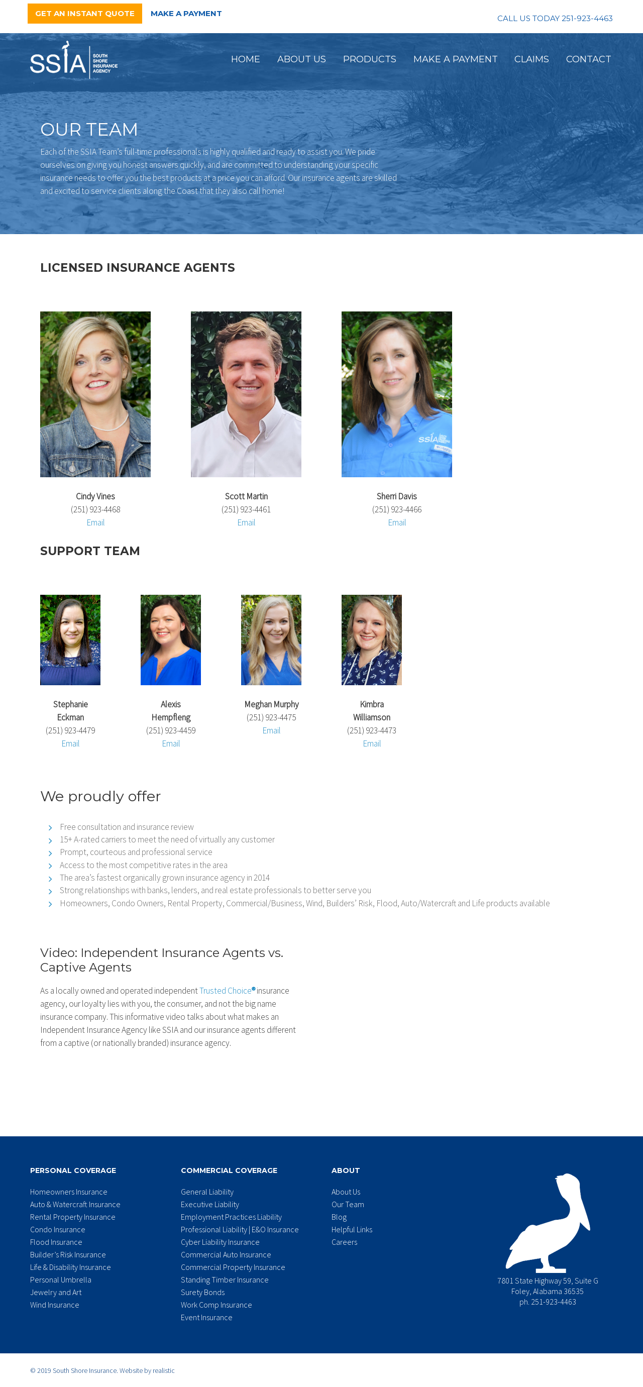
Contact (588, 59)
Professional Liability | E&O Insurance (240, 1229)
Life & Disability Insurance (70, 1267)
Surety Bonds (203, 1292)
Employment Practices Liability (231, 1217)
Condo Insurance (57, 1229)
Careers (344, 1242)
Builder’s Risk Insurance (68, 1254)
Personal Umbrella (60, 1279)
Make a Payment (186, 13)
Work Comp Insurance (216, 1305)
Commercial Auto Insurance (226, 1254)
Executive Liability (210, 1204)
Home (245, 59)
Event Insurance (207, 1317)
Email (95, 522)
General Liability (207, 1192)
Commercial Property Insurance (233, 1267)
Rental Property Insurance (73, 1217)
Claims (531, 59)
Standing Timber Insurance (225, 1279)
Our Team (348, 1204)
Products (369, 59)
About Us (301, 59)
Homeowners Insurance (69, 1192)
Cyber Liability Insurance (220, 1242)
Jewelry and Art (55, 1292)
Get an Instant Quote (85, 13)
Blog (339, 1217)
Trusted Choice (227, 990)
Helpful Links (352, 1229)
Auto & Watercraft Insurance (75, 1204)
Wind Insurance (54, 1305)
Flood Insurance (56, 1242)
